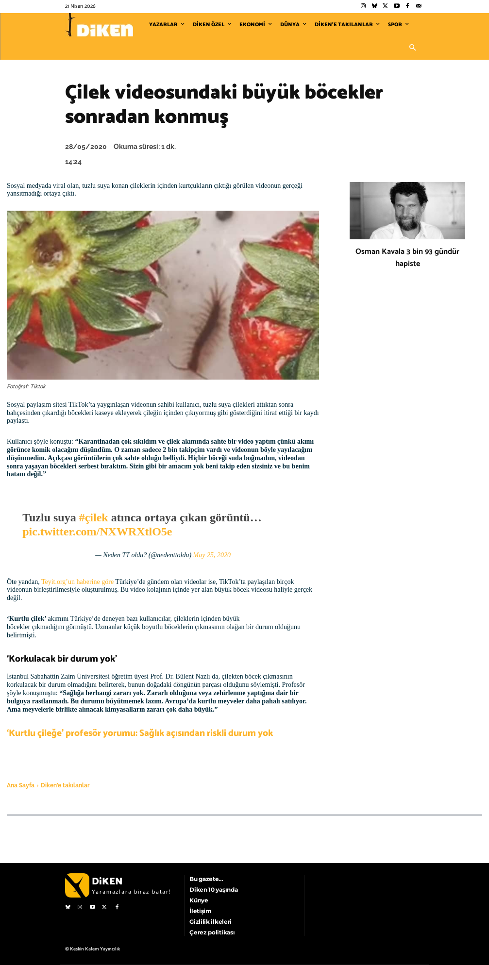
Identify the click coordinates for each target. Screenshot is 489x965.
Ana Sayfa (20, 785)
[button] (412, 48)
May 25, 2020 (212, 555)
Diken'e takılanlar (65, 785)
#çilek (93, 517)
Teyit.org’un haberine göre (77, 581)
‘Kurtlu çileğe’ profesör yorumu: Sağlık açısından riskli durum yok (140, 733)
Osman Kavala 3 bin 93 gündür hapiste (407, 257)
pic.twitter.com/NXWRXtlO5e (97, 531)
